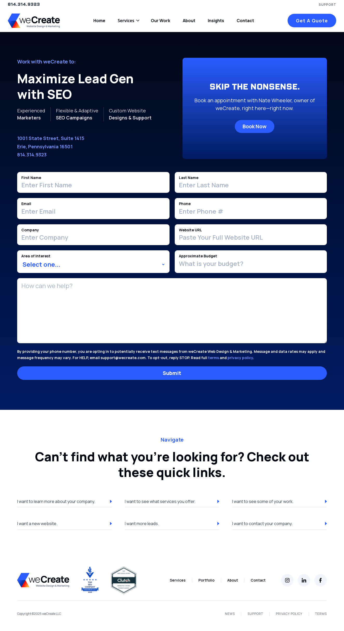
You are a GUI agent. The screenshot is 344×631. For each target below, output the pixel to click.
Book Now (255, 126)
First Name (31, 177)
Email (26, 203)
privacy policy (240, 357)
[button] (128, 20)
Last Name (188, 177)
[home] (34, 21)
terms (213, 357)
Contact (245, 20)
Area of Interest (35, 255)
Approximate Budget (198, 255)
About (189, 20)
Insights (216, 20)
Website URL (190, 229)
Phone (185, 203)
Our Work (160, 20)
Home (99, 20)
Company (30, 229)
